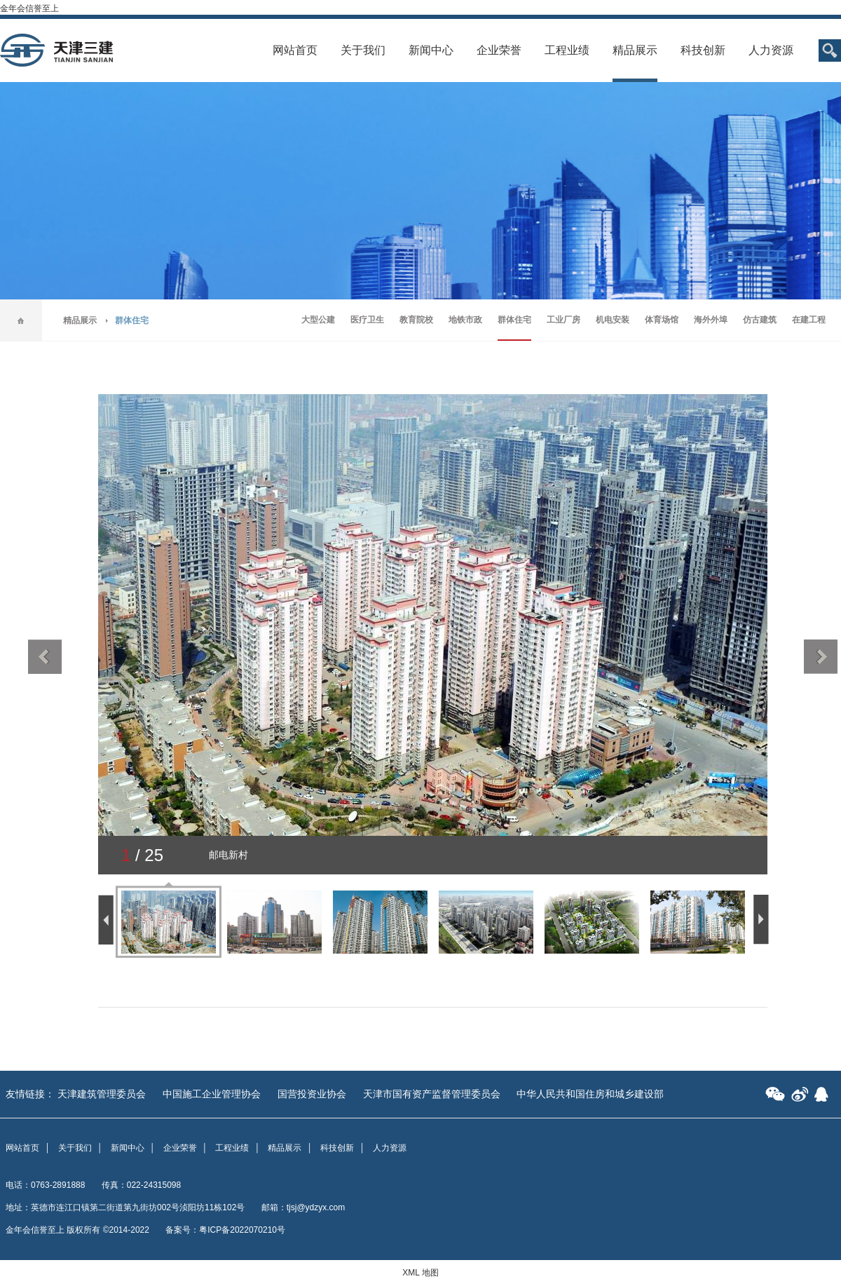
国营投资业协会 (312, 1093)
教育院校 (416, 320)
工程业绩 (567, 50)
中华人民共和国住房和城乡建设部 (590, 1093)
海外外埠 (710, 320)
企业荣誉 (499, 50)
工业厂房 (563, 320)
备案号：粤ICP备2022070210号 (225, 1230)
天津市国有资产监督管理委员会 (431, 1093)
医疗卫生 (367, 320)
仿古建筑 (760, 320)
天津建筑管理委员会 (101, 1093)
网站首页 (295, 50)
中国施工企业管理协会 (212, 1093)
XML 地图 (420, 1273)
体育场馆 (661, 320)
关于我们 (363, 50)
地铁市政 (465, 320)
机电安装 (612, 320)
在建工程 (809, 320)
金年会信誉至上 (29, 8)
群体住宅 (514, 320)
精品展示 (635, 50)
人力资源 (770, 50)
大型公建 (318, 320)
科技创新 (703, 50)
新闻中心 (431, 50)
